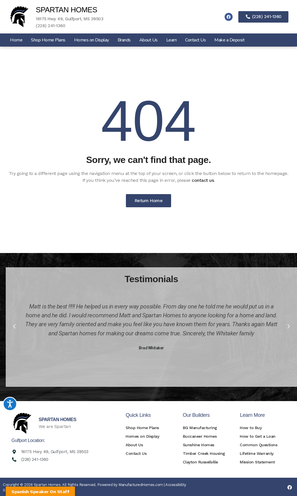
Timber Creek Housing (204, 453)
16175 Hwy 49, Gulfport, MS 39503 (69, 18)
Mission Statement (257, 462)
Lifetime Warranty (257, 453)
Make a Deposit (229, 40)
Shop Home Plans (48, 40)
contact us (203, 180)
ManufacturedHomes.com (140, 485)
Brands (124, 40)
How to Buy (251, 427)
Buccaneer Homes (200, 436)
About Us (148, 40)
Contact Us (195, 40)
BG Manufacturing (200, 427)
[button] (14, 326)
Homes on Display (91, 40)
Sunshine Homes (198, 445)
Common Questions (258, 445)
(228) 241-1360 (50, 25)
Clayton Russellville (200, 462)
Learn (171, 40)
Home (16, 40)
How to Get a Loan (258, 436)
